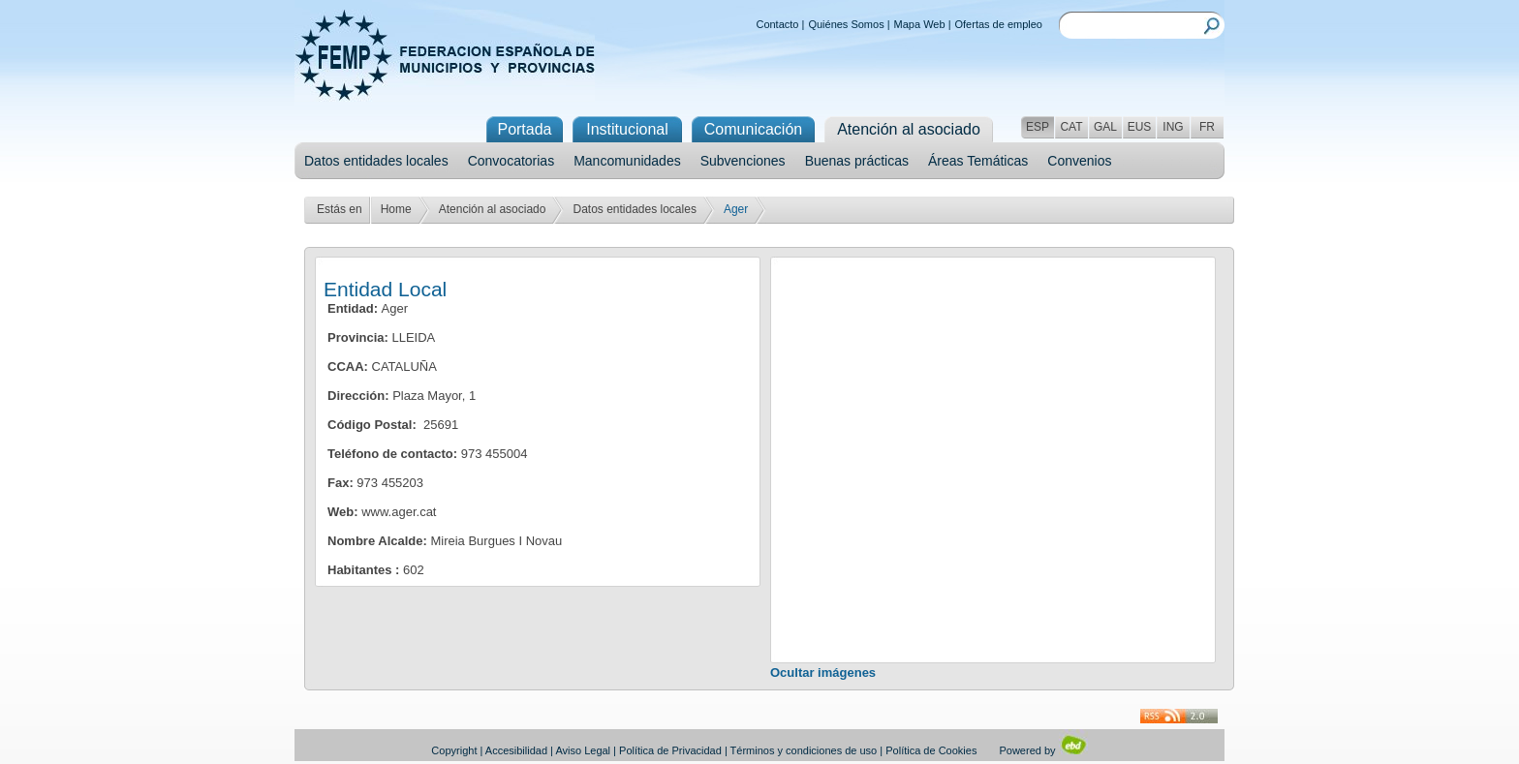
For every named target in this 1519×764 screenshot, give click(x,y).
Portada (524, 129)
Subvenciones (743, 160)
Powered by (1043, 750)
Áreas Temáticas (978, 160)
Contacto (777, 24)
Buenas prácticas (857, 160)
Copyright (454, 750)
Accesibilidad (516, 750)
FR (1207, 127)
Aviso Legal (582, 750)
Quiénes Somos (846, 24)
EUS (1140, 127)
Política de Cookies (930, 750)
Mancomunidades (627, 160)
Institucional (627, 129)
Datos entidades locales (376, 160)
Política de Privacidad (670, 750)
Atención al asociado (492, 209)
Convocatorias (511, 160)
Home (396, 209)
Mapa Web (920, 24)
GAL (1105, 127)
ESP (1037, 127)
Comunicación (753, 129)
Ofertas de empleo (999, 24)
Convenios (1079, 160)
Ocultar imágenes (823, 672)
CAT (1071, 127)
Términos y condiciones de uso (804, 750)
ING (1172, 127)
